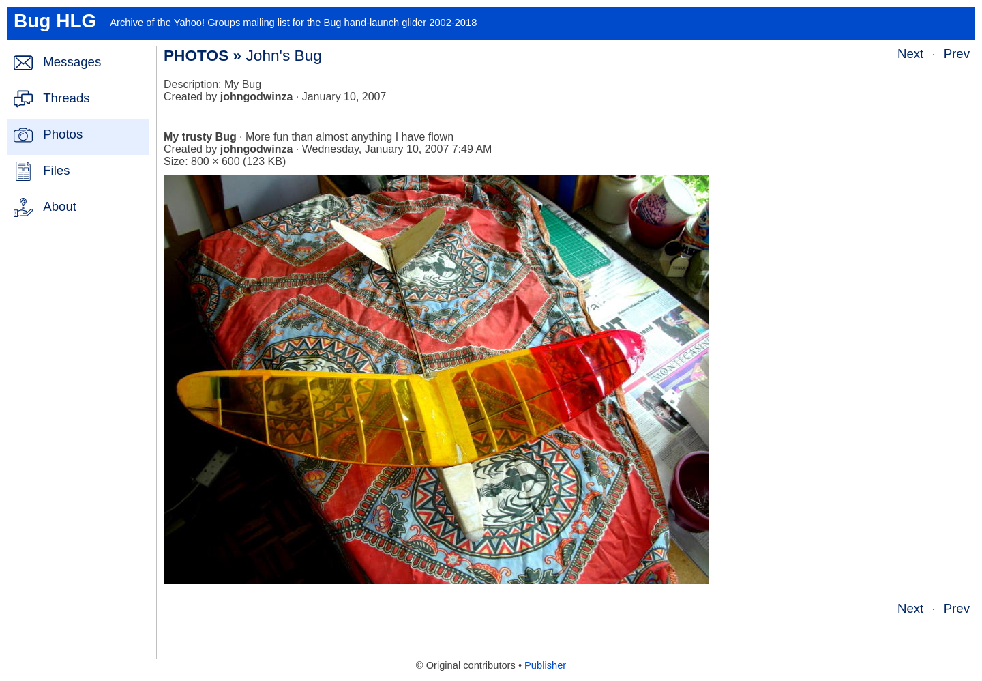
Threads (66, 98)
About (59, 206)
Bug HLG (55, 20)
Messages (72, 62)
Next (910, 53)
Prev (957, 53)
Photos (63, 134)
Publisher (545, 665)
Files (56, 170)
